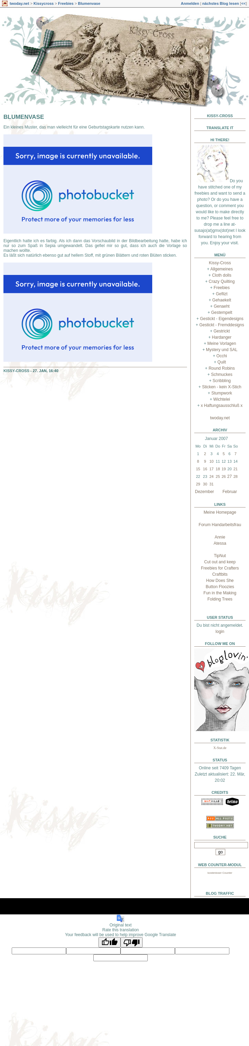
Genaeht (222, 306)
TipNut (220, 555)
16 (205, 469)
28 (236, 476)
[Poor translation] (132, 942)
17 (211, 469)
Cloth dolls (221, 275)
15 (198, 469)
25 (218, 476)
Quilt (221, 362)
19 (223, 469)
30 (205, 484)
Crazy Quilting (222, 281)
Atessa (220, 543)
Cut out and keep (220, 562)
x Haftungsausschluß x (221, 405)
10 (211, 461)
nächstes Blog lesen (220, 3)
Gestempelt (221, 312)
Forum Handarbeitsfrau (220, 524)
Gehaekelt (221, 300)
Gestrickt (222, 331)
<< (243, 3)
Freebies (65, 3)
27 (229, 476)
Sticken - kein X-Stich (221, 386)
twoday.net (19, 3)
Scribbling (221, 380)
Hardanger (221, 337)
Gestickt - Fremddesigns (221, 324)
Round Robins (222, 368)
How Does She (220, 580)
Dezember (204, 491)
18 (218, 469)
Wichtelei (221, 399)
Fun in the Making (220, 593)
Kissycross (43, 3)
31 (211, 484)
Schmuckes (221, 374)
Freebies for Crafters (220, 568)
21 (236, 469)
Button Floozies (220, 586)
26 (223, 476)
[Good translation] (109, 942)
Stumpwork (221, 393)
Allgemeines (221, 269)
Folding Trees (219, 599)
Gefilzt (222, 293)
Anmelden (190, 3)
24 (211, 476)
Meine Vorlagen (221, 343)
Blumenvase (89, 3)
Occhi (221, 355)
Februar (229, 491)
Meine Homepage (220, 512)
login (220, 631)
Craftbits (220, 574)
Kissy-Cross (16, 371)
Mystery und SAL (221, 349)
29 (198, 484)
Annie (220, 537)
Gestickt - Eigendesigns (221, 318)
